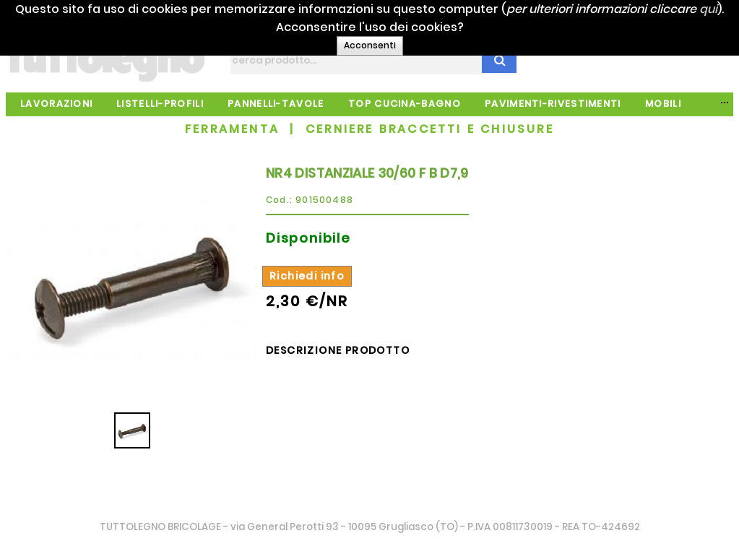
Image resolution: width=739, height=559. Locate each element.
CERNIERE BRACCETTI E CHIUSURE (430, 129)
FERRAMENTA (232, 129)
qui (382, 27)
